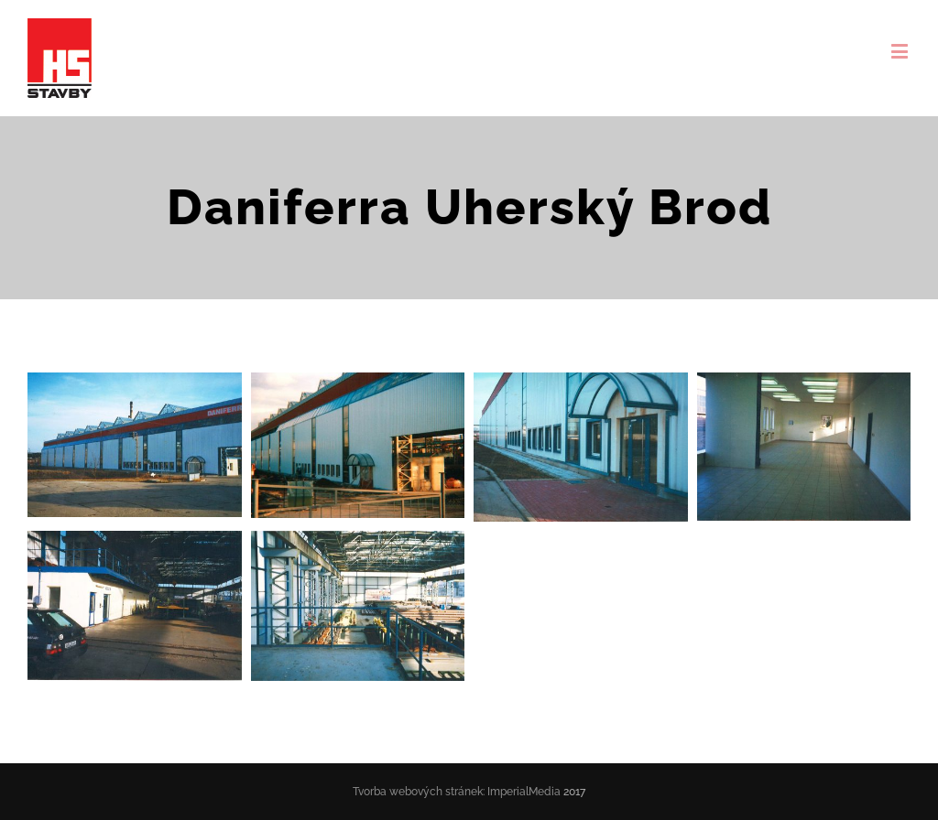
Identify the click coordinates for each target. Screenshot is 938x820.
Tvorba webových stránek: (419, 791)
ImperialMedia (524, 791)
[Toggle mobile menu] (901, 50)
